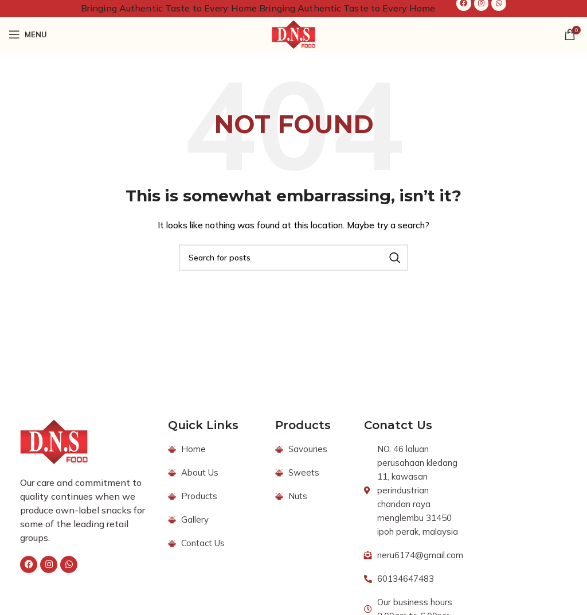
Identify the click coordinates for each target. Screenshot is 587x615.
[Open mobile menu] (28, 34)
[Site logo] (293, 34)
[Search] (293, 257)
